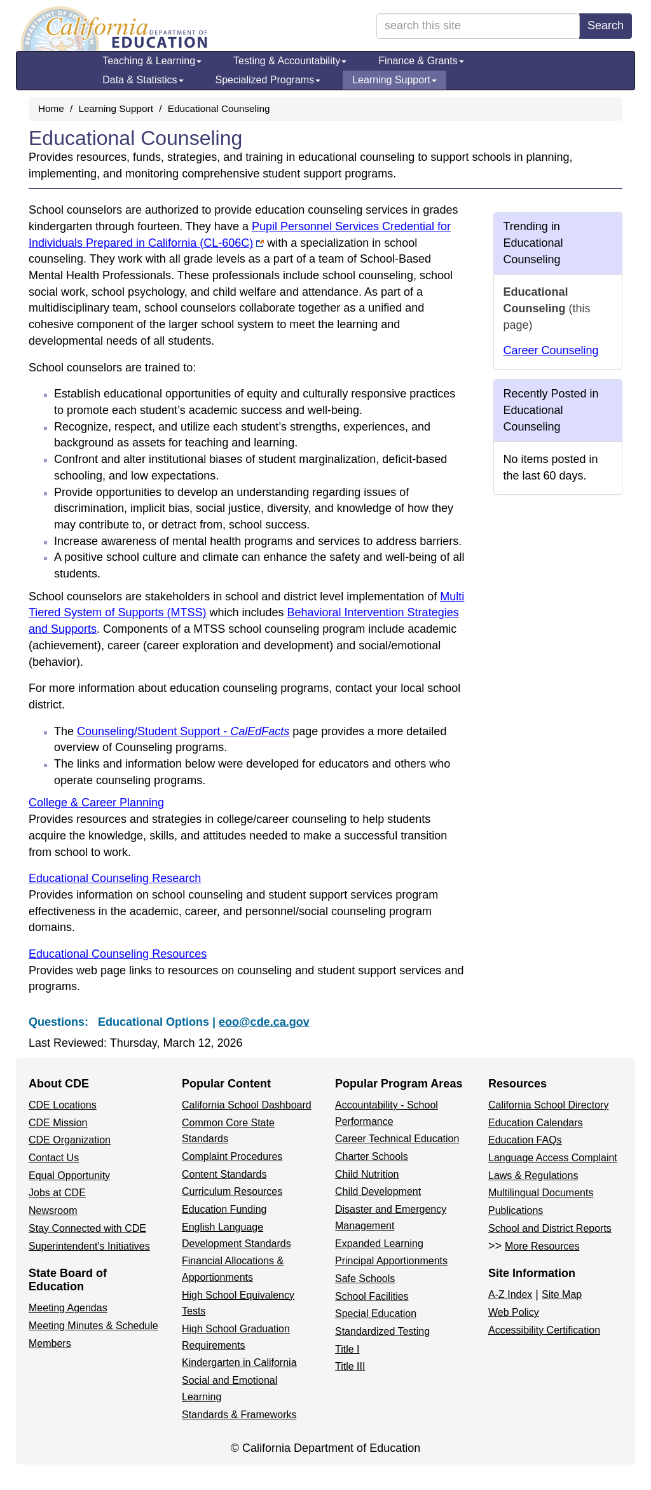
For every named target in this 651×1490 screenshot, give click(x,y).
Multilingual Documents (540, 1192)
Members (50, 1343)
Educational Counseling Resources (118, 954)
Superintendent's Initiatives (89, 1246)
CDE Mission (58, 1122)
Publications (515, 1210)
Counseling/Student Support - (183, 731)
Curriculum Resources (232, 1191)
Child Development (378, 1191)
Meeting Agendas (68, 1307)
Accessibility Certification (544, 1330)
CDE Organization (70, 1140)
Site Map (562, 1294)
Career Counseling (551, 350)
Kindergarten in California (239, 1362)
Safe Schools (365, 1278)
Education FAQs (525, 1140)
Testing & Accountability (289, 60)
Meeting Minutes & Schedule (93, 1325)
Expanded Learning (379, 1243)
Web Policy (513, 1312)
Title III (350, 1366)
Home (51, 108)
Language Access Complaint (552, 1157)
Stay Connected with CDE (87, 1228)
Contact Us (54, 1157)
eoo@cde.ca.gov (264, 1022)
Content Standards (224, 1174)
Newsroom (53, 1210)
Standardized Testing (382, 1331)
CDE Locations (63, 1105)
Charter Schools (371, 1156)
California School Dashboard (247, 1105)
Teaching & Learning (152, 60)
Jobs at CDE (57, 1192)
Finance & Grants (421, 60)
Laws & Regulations (533, 1175)
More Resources (542, 1246)
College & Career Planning (96, 802)
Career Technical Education (397, 1138)
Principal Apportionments (391, 1260)
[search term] (478, 26)
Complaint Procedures (232, 1156)
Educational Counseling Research (115, 878)
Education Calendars (535, 1122)
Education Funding (224, 1209)
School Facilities (372, 1296)
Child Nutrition (367, 1174)
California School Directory (548, 1105)
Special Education (375, 1313)
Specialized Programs (268, 79)
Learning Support (394, 79)
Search (605, 25)
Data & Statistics (142, 79)
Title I (347, 1349)
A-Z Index (510, 1294)
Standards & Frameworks (239, 1414)
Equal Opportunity (69, 1175)
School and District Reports (550, 1228)
